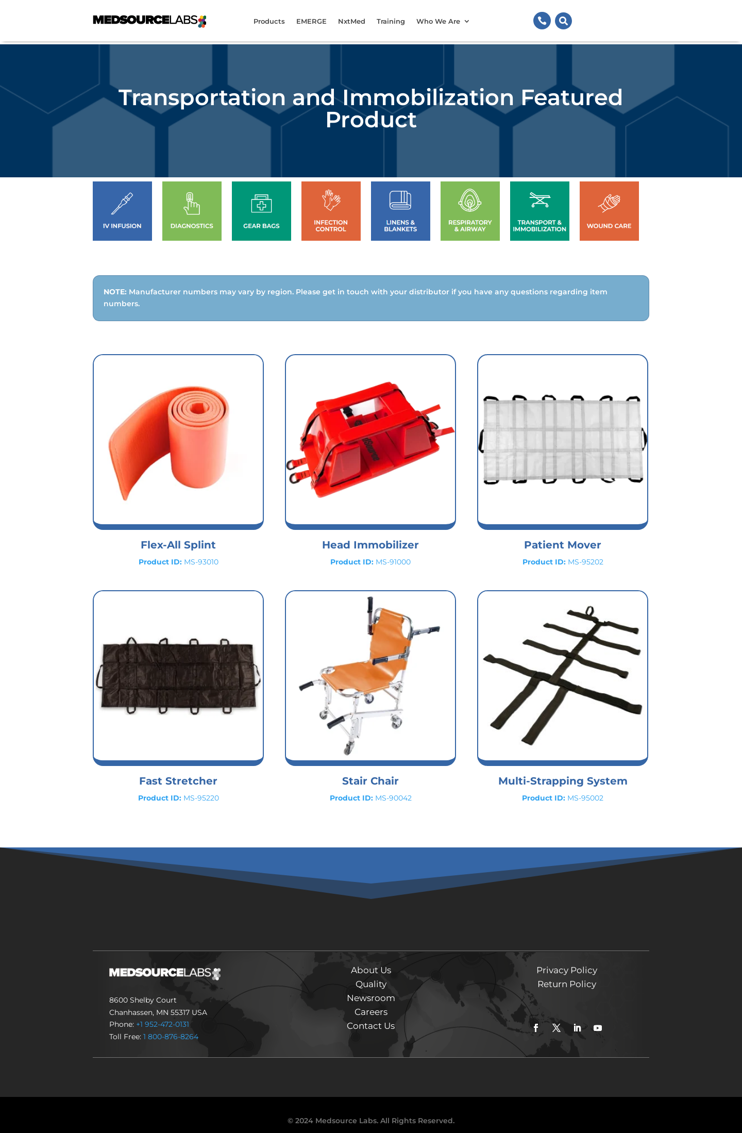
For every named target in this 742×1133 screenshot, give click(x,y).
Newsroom (371, 987)
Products (269, 21)
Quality (371, 974)
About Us (371, 960)
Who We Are (438, 21)
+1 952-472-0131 (162, 1014)
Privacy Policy (566, 960)
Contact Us (371, 1015)
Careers (371, 1001)
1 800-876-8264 (170, 1026)
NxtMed (351, 21)
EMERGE (311, 21)
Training (391, 21)
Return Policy (566, 974)
